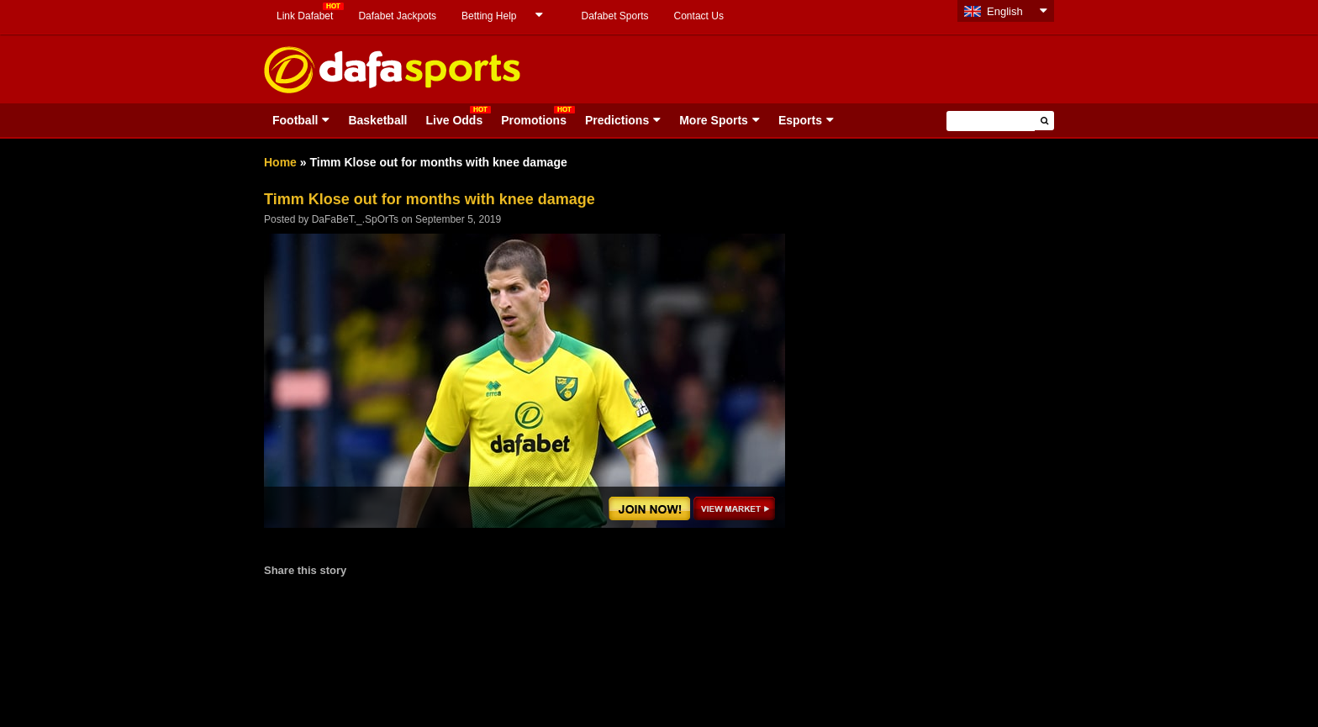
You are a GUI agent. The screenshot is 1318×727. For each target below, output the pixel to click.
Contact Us (699, 16)
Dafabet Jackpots (397, 16)
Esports (800, 120)
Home (280, 162)
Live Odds (453, 120)
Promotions (534, 120)
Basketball (377, 120)
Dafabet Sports (614, 16)
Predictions (617, 120)
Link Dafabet (305, 16)
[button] (1044, 120)
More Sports (713, 120)
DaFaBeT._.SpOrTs (355, 219)
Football (295, 120)
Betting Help (488, 16)
